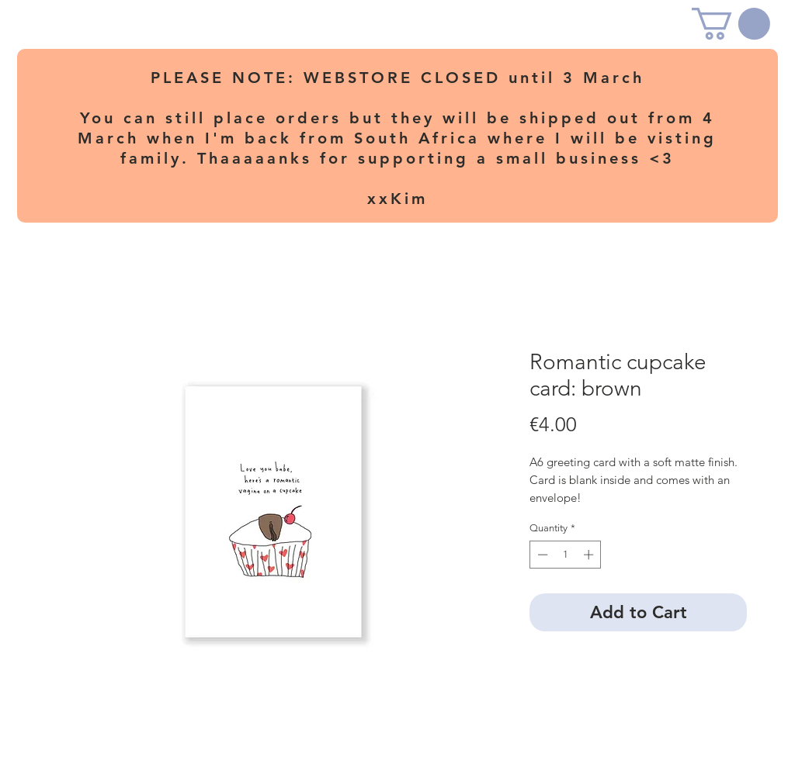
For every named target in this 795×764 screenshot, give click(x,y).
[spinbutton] (565, 554)
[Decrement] (541, 554)
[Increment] (590, 554)
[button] (731, 24)
